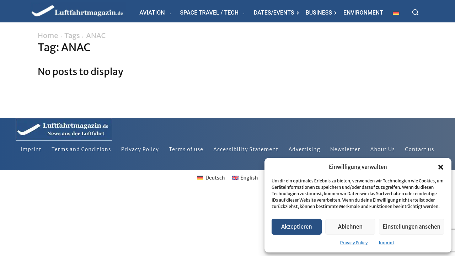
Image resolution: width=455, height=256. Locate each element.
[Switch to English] (245, 177)
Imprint (386, 242)
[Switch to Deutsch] (210, 177)
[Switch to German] (396, 12)
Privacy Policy (354, 242)
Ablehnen (350, 226)
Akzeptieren (296, 226)
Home (48, 35)
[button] (440, 167)
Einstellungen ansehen (411, 226)
